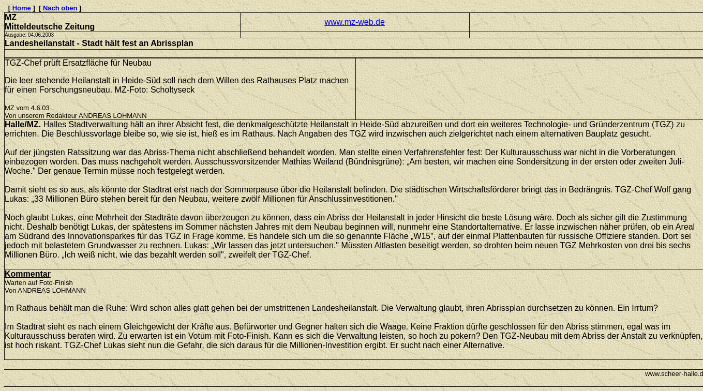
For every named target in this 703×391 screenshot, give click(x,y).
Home (21, 8)
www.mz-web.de (354, 22)
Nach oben (60, 8)
